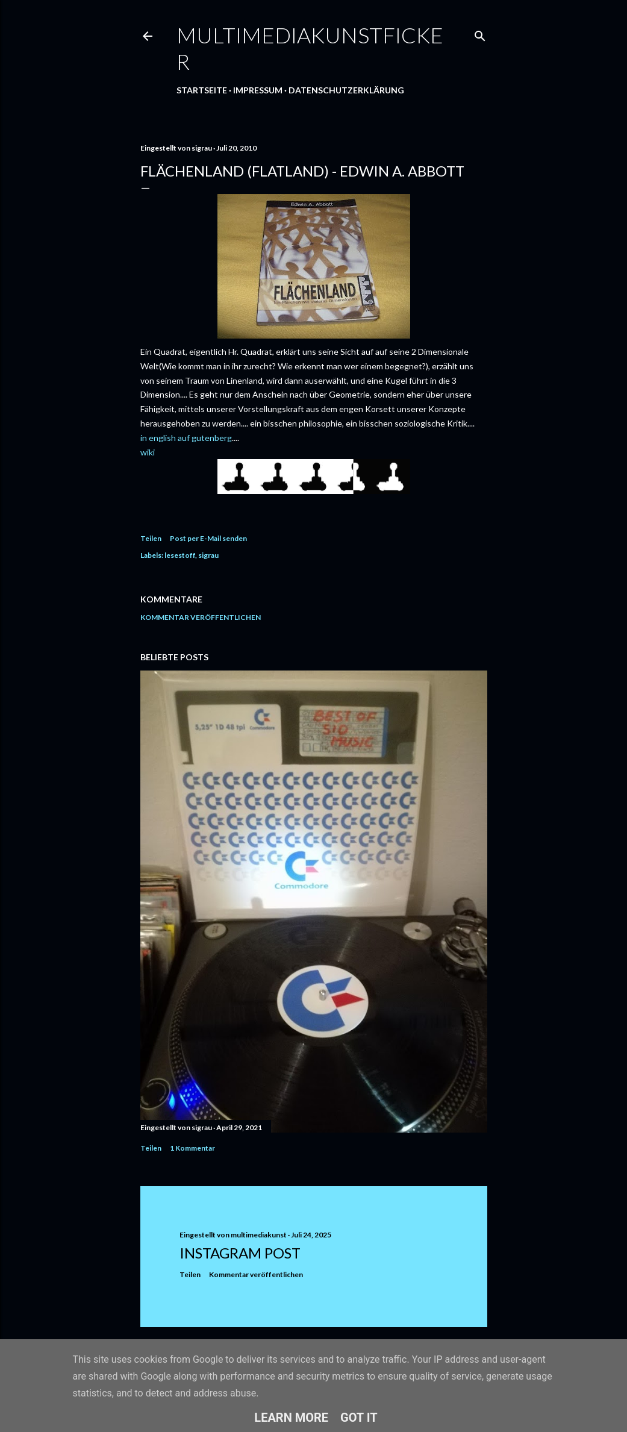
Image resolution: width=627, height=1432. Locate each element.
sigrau (208, 555)
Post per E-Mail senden (208, 538)
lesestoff (179, 555)
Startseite (201, 90)
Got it (359, 1417)
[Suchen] (480, 33)
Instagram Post (240, 1253)
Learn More (291, 1417)
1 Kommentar (192, 1147)
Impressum (257, 90)
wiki (147, 452)
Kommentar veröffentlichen (200, 617)
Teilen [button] (150, 538)
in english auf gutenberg (186, 438)
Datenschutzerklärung (346, 90)
